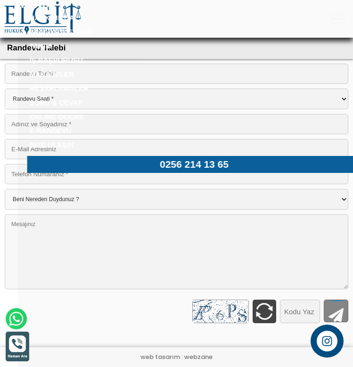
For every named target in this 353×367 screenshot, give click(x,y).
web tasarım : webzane (176, 356)
